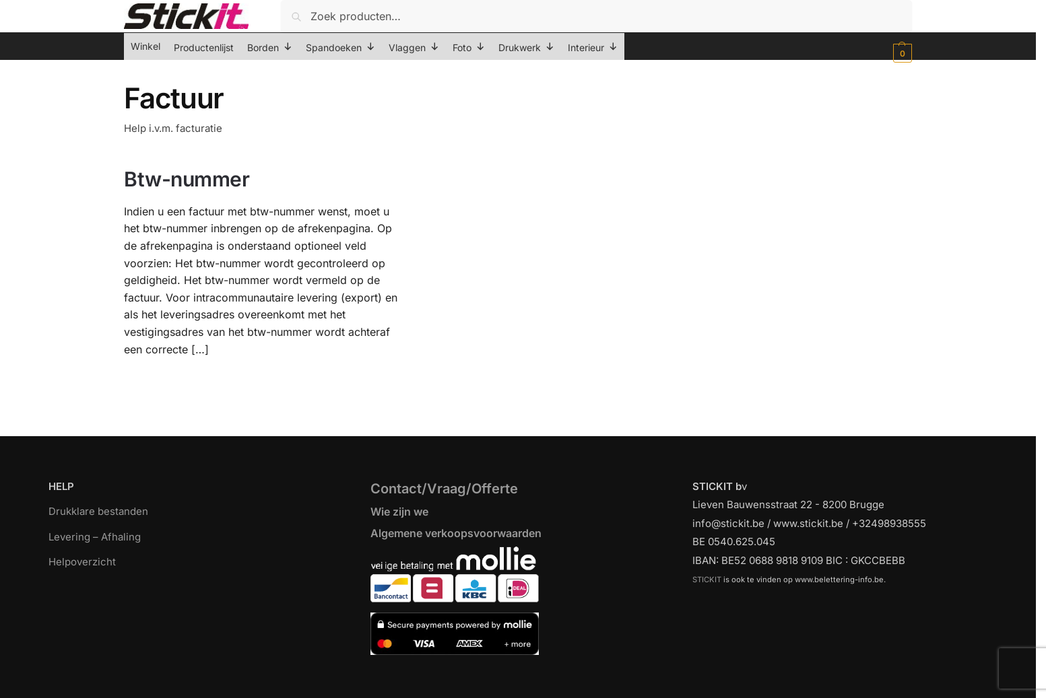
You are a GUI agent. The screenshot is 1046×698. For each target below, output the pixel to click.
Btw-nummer (186, 179)
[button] (901, 53)
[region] (523, 666)
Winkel (145, 46)
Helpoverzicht (82, 561)
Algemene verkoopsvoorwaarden (456, 533)
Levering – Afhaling (94, 536)
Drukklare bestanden (98, 511)
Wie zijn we (399, 511)
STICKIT (706, 579)
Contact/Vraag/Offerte (444, 489)
